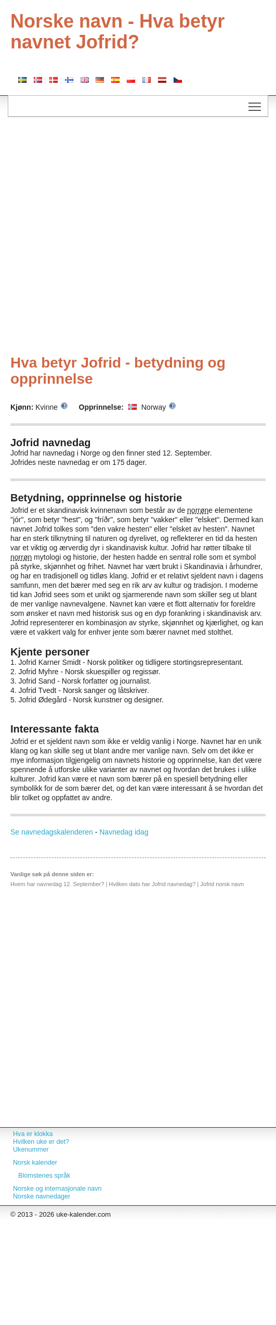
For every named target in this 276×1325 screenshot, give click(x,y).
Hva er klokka (32, 1134)
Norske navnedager (41, 1196)
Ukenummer (31, 1149)
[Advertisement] (110, 237)
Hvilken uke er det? (41, 1141)
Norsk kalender (35, 1162)
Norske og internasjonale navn (57, 1188)
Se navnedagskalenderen (51, 832)
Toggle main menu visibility (255, 103)
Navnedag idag (123, 832)
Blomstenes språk (44, 1175)
